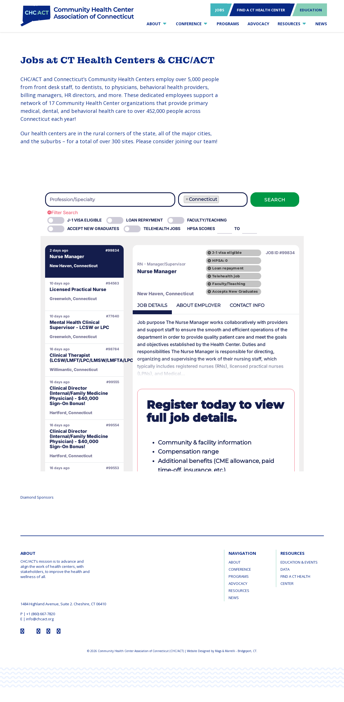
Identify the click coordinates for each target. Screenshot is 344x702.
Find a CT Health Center (295, 580)
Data (285, 569)
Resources (239, 590)
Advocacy (238, 583)
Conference (240, 569)
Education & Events (299, 562)
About (234, 562)
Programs (239, 576)
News (234, 597)
